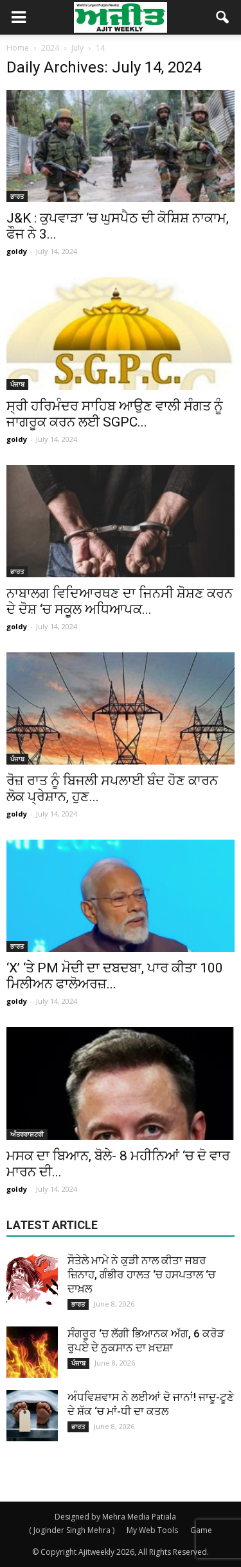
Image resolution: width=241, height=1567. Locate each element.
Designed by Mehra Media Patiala (115, 1516)
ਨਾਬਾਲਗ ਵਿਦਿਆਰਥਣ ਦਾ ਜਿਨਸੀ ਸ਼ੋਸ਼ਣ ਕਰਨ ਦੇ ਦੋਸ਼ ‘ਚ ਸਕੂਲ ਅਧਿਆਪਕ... (119, 601)
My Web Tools (152, 1530)
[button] (223, 17)
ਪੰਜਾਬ (17, 384)
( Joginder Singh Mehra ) (71, 1530)
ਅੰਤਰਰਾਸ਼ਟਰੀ (27, 1134)
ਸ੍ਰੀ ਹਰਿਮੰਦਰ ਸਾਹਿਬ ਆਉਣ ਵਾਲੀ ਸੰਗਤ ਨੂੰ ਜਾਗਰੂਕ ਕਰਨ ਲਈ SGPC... (114, 414)
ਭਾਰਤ (17, 196)
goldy (16, 251)
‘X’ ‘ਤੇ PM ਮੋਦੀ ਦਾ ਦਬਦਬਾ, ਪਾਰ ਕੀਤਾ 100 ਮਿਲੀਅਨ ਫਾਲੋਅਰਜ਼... (114, 976)
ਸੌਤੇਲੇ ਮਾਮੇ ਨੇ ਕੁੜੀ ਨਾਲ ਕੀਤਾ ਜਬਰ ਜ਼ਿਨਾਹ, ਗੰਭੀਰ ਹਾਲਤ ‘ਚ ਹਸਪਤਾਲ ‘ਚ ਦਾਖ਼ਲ (141, 1274)
